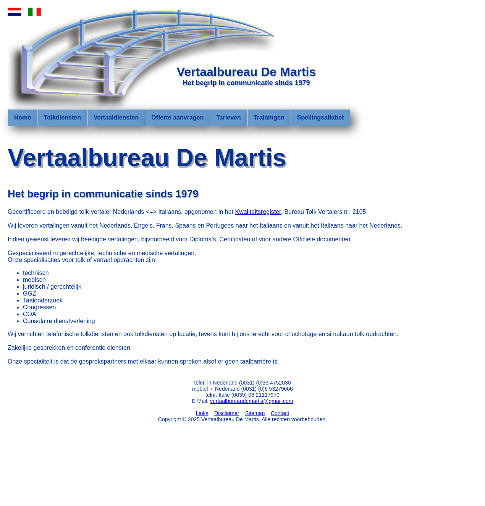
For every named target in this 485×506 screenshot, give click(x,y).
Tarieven (228, 117)
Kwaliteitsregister (258, 212)
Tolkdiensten (62, 117)
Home (22, 117)
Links (202, 413)
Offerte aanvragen (177, 117)
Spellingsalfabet (320, 117)
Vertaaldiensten (116, 117)
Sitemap (255, 413)
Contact (280, 413)
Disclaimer (226, 413)
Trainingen (269, 117)
